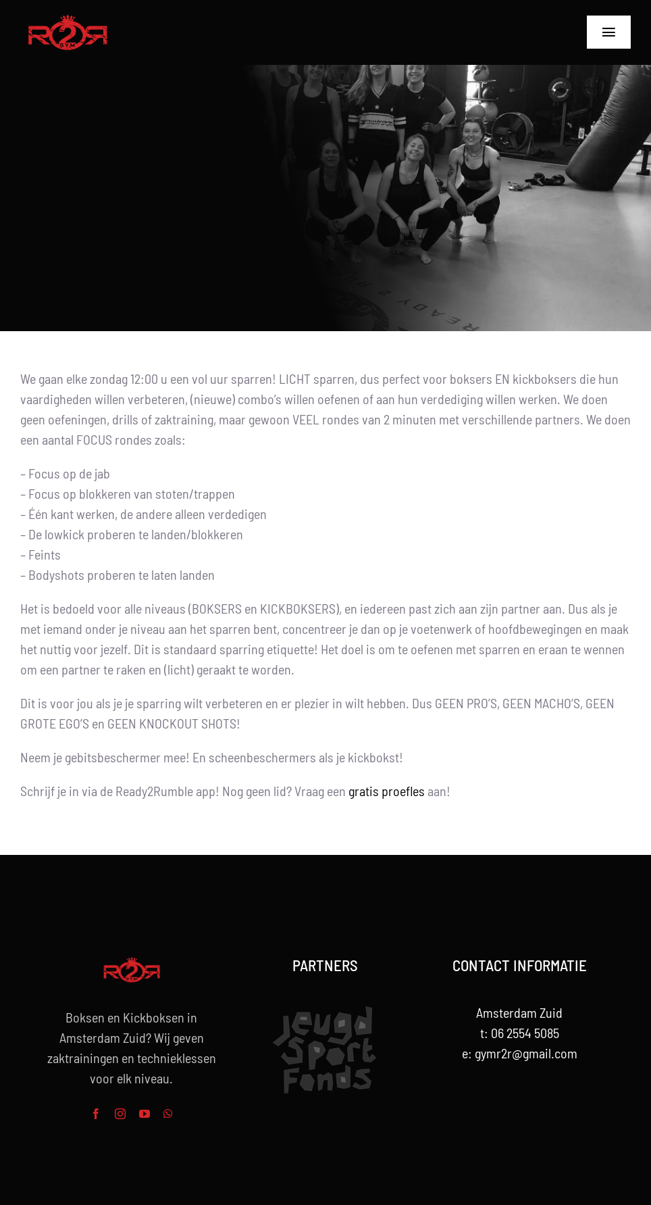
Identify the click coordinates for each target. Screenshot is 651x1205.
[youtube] (144, 1113)
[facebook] (95, 1113)
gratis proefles (386, 791)
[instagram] (120, 1113)
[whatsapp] (168, 1113)
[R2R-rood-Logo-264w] (67, 20)
